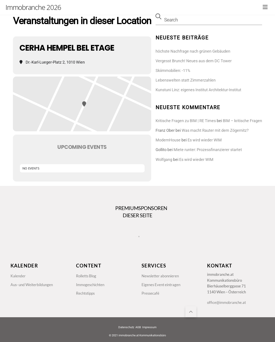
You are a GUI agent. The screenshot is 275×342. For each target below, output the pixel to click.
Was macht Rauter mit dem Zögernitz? (215, 130)
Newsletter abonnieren (160, 276)
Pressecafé (150, 293)
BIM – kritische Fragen (242, 120)
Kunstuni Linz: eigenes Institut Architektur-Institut (198, 89)
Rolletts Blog (86, 276)
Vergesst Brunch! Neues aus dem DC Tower (194, 61)
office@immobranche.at (226, 302)
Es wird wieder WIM (205, 140)
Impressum (149, 327)
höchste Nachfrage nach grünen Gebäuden (193, 51)
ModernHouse (168, 140)
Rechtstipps (85, 293)
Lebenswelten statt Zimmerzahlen (186, 80)
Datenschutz (126, 327)
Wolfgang (164, 159)
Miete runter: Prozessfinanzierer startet (208, 149)
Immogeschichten (90, 285)
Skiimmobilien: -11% (173, 70)
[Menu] (265, 7)
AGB (138, 327)
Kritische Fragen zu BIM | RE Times (186, 120)
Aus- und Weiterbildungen (32, 285)
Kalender (18, 276)
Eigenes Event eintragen (161, 285)
